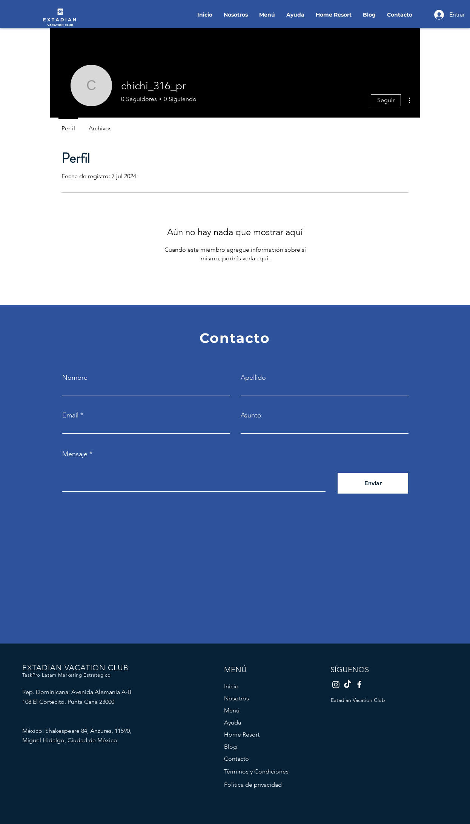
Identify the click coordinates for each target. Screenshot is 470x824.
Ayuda (232, 722)
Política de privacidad (253, 784)
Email (70, 415)
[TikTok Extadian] (347, 684)
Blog (230, 746)
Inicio (231, 686)
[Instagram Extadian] (336, 684)
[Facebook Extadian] (359, 684)
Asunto (251, 415)
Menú (232, 710)
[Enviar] (373, 483)
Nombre (75, 377)
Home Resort (242, 734)
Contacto (236, 758)
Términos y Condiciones (256, 771)
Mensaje (75, 454)
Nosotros (236, 698)
